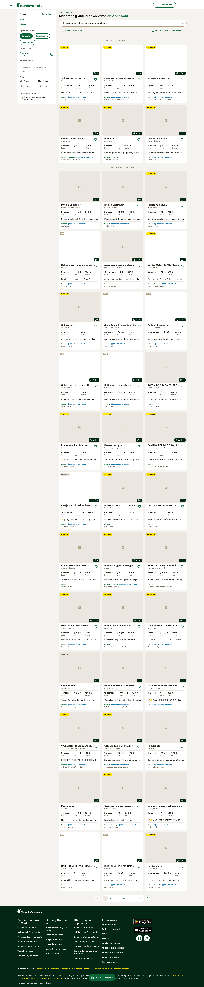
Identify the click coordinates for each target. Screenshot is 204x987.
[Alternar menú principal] (11, 4)
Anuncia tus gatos (110, 957)
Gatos (23, 24)
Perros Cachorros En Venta (28, 921)
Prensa (105, 938)
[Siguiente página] (147, 898)
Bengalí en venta (54, 944)
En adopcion (42, 36)
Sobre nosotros (109, 924)
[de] (28, 86)
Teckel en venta (25, 951)
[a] (46, 86)
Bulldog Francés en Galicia (86, 946)
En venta (26, 36)
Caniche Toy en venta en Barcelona (85, 952)
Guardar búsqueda (71, 31)
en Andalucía (117, 16)
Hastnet (55, 969)
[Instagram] (147, 938)
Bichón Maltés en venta (28, 932)
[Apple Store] (143, 930)
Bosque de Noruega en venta (56, 928)
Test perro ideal (109, 962)
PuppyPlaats (67, 969)
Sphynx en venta (54, 939)
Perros (23, 20)
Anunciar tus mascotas (113, 948)
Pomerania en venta (27, 941)
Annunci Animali (101, 969)
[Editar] (51, 54)
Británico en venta (54, 935)
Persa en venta (53, 953)
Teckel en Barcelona (83, 927)
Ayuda (105, 934)
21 (141, 898)
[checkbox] (21, 98)
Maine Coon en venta (56, 949)
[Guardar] (95, 79)
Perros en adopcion (83, 958)
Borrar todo (47, 14)
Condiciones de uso (111, 943)
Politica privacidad (111, 929)
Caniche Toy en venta (27, 956)
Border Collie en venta (28, 946)
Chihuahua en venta (26, 927)
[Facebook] (139, 938)
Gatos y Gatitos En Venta (58, 921)
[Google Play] (142, 921)
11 (132, 898)
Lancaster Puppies (120, 969)
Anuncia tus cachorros (112, 952)
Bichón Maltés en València (86, 937)
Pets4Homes (42, 969)
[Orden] (168, 30)
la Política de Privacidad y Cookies (47, 978)
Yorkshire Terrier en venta (29, 937)
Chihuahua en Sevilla (84, 941)
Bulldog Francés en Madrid (86, 932)
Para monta (27, 42)
